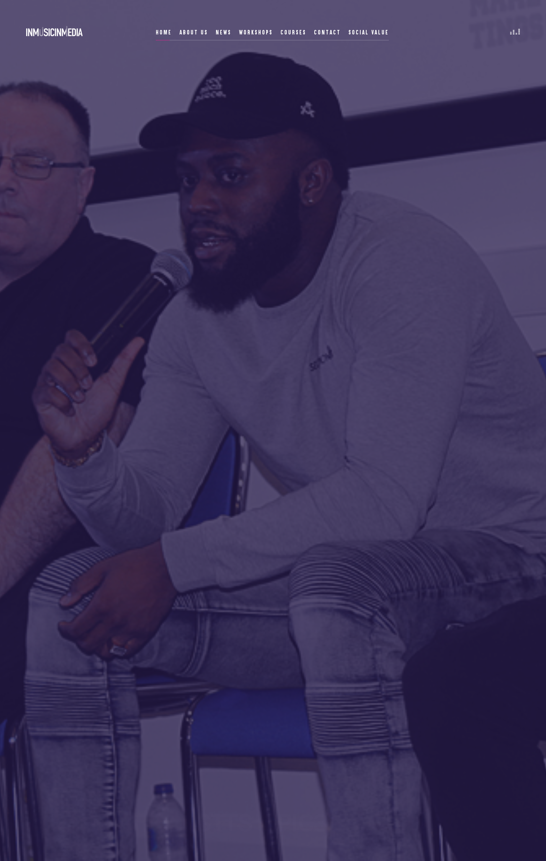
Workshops (256, 32)
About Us (193, 32)
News (223, 32)
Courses (293, 32)
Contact (327, 32)
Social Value (368, 32)
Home (164, 32)
